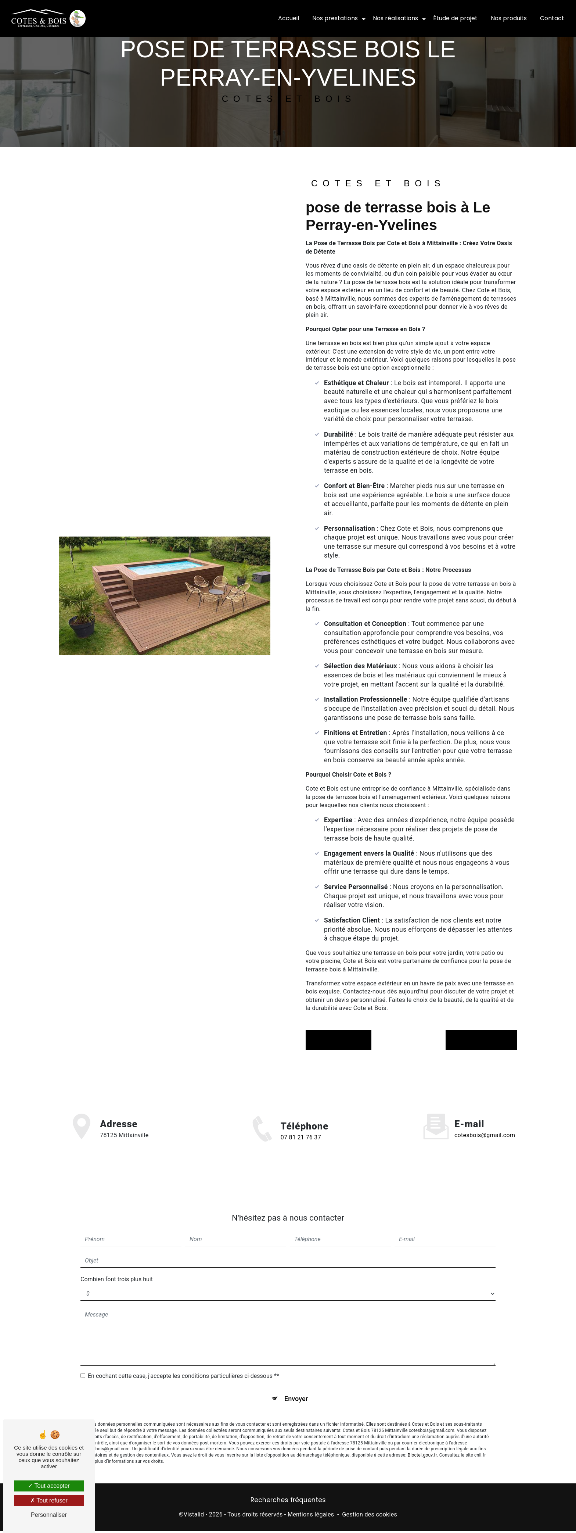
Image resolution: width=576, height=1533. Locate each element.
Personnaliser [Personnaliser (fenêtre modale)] (49, 1515)
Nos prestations (334, 18)
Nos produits (508, 18)
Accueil (287, 18)
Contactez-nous (477, 1040)
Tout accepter (48, 1486)
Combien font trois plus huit (116, 1268)
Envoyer (296, 1389)
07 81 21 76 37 (301, 1149)
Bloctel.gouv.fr (422, 1446)
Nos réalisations (394, 18)
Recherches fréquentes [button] (288, 1502)
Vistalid (194, 1517)
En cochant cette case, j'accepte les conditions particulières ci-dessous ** (183, 1365)
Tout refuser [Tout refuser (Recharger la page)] (49, 1500)
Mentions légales (311, 1517)
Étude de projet (454, 18)
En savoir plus (342, 1040)
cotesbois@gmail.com (484, 1124)
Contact (551, 18)
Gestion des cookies (369, 1517)
